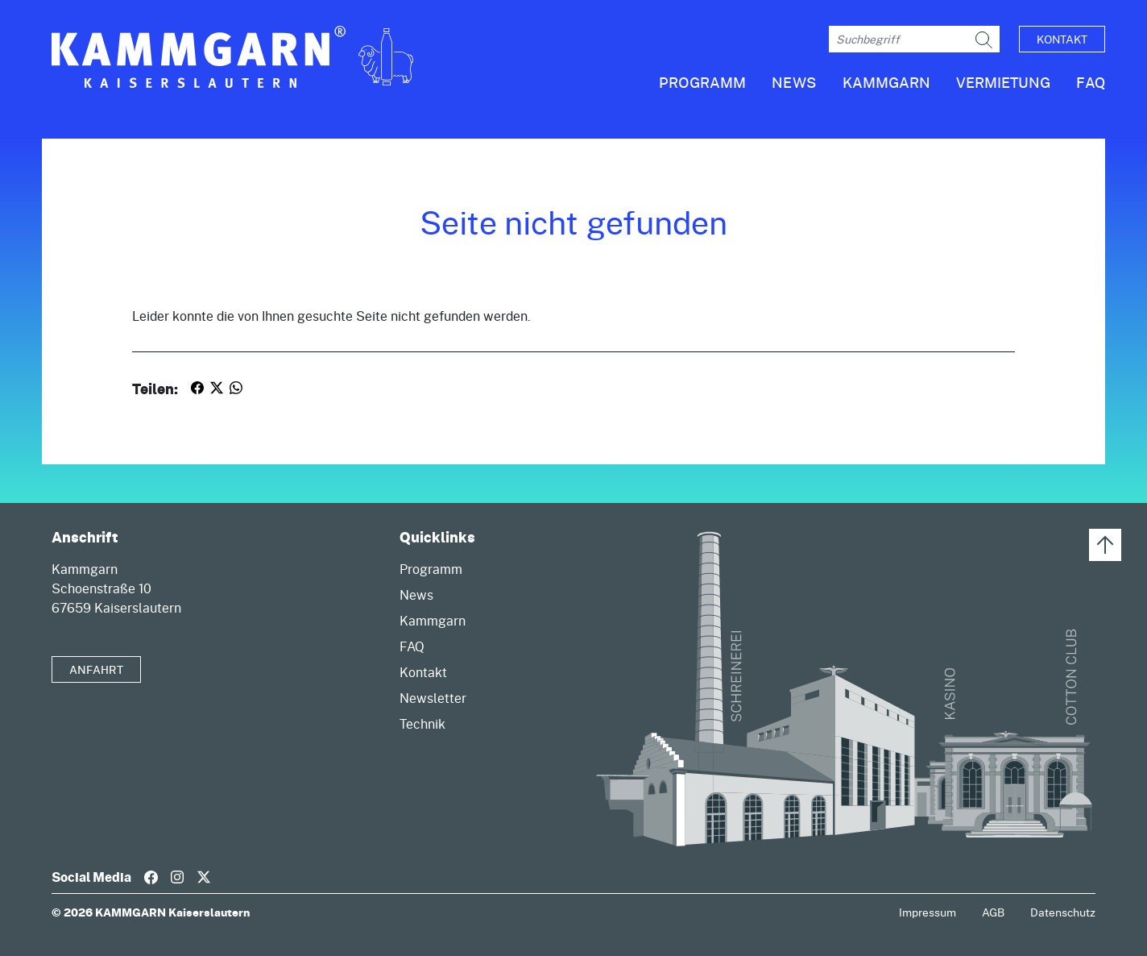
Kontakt (1062, 39)
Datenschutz (1062, 912)
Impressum (927, 912)
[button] (873, 89)
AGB (993, 912)
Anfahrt (96, 669)
